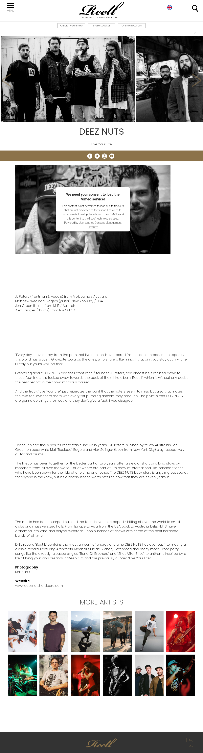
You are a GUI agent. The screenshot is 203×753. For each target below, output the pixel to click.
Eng (191, 740)
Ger (191, 746)
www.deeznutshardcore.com (39, 585)
